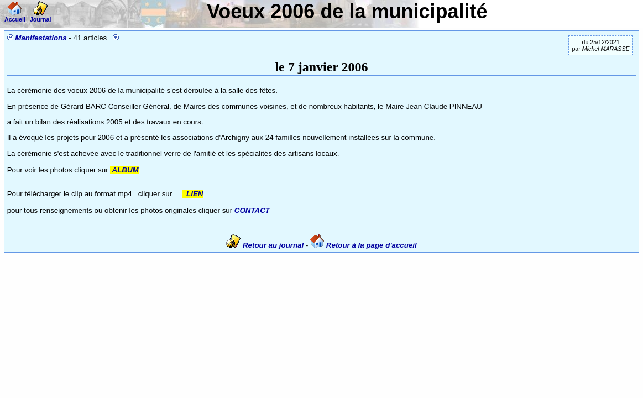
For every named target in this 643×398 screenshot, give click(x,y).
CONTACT (252, 210)
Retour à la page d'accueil (363, 245)
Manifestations (40, 38)
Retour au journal (266, 245)
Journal (40, 16)
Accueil (14, 16)
